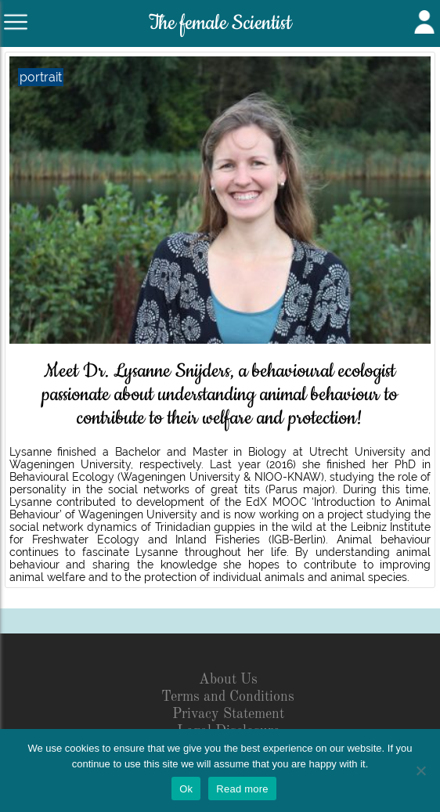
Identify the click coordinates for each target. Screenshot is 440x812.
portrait (41, 77)
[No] (420, 770)
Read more (242, 789)
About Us (228, 680)
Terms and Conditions (227, 697)
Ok (186, 789)
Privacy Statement (228, 714)
